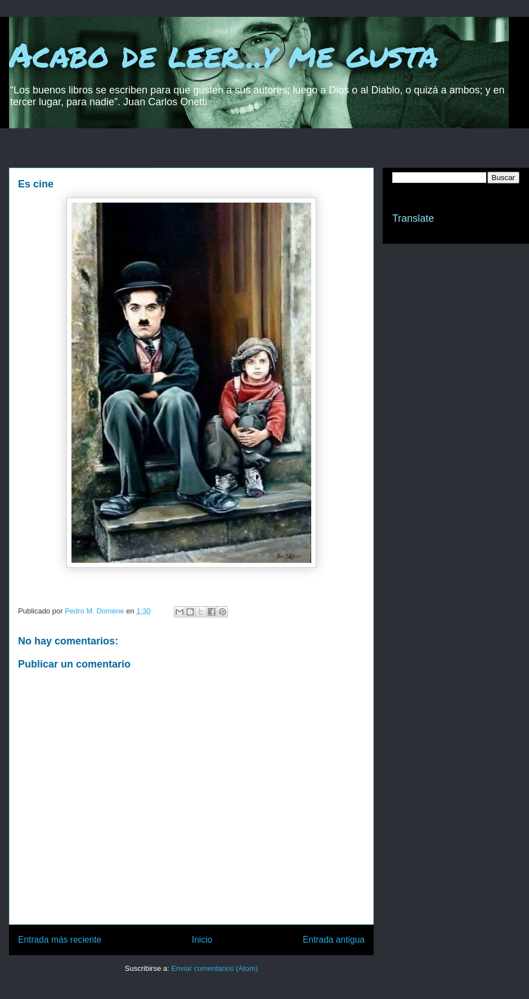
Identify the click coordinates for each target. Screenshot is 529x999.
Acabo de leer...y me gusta (223, 54)
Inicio (202, 939)
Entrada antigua (334, 939)
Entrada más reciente (59, 939)
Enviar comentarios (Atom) (214, 968)
